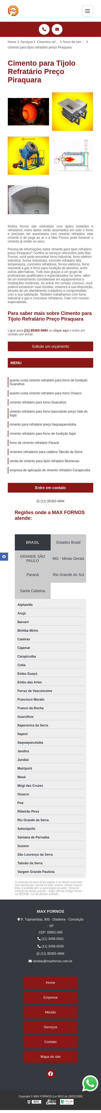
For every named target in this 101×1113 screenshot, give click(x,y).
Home (50, 983)
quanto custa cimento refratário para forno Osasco (46, 393)
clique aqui (61, 330)
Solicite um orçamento (50, 346)
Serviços (50, 1027)
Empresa (50, 997)
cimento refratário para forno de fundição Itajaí (43, 434)
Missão (50, 1012)
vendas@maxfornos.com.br (50, 961)
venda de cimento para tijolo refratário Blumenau (44, 461)
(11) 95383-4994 (36, 330)
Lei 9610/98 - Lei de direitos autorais (36, 894)
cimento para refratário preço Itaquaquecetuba (43, 424)
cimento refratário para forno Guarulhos (38, 402)
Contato (50, 1042)
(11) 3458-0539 (50, 946)
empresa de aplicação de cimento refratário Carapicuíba (50, 470)
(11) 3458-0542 (50, 939)
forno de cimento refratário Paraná (34, 443)
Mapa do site (50, 1057)
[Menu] (87, 10)
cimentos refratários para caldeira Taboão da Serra (46, 452)
